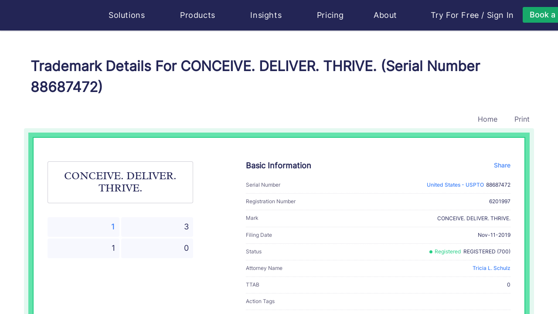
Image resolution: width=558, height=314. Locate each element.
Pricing (330, 15)
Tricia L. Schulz (491, 268)
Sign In (500, 15)
